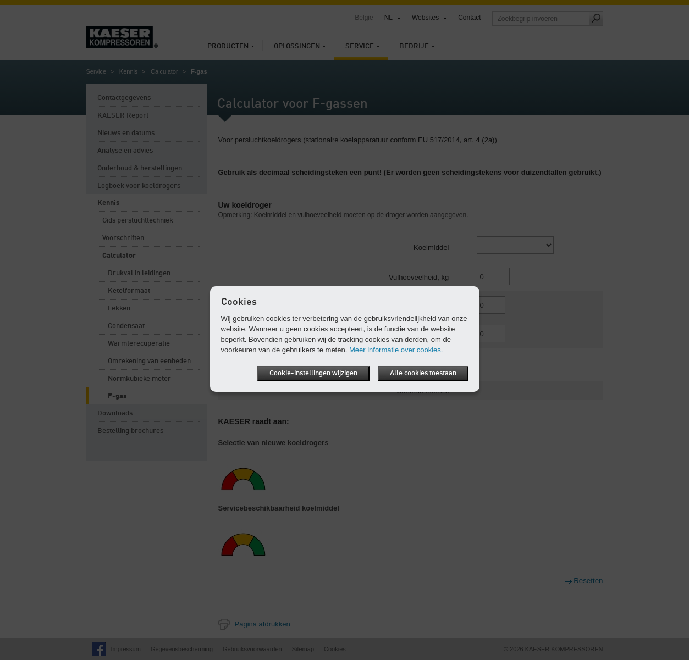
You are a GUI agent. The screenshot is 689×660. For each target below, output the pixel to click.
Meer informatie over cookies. (396, 350)
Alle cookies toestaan (423, 373)
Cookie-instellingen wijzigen (313, 373)
